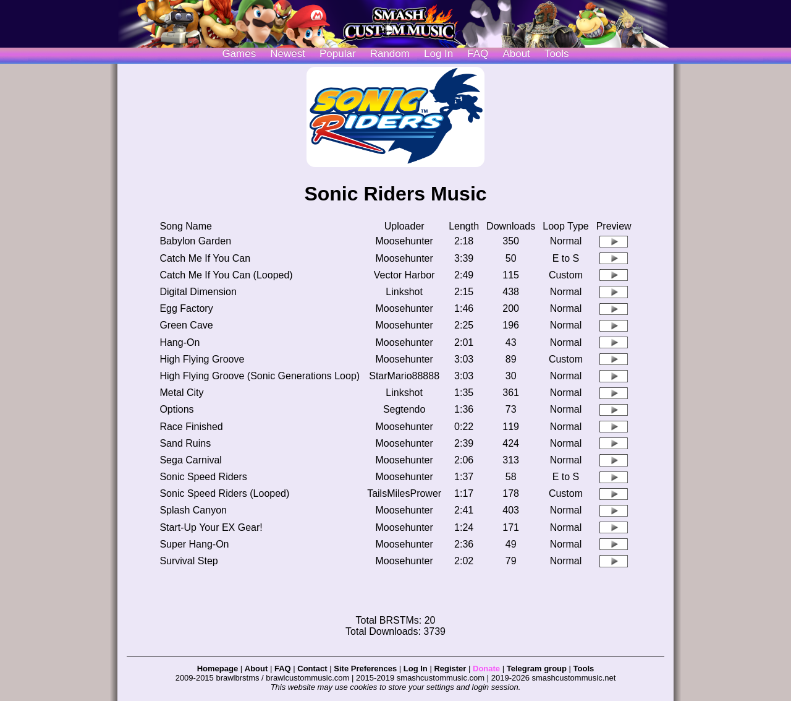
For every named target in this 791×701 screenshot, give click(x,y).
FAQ (477, 53)
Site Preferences (365, 668)
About (516, 53)
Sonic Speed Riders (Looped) (224, 493)
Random (390, 53)
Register (450, 668)
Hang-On (179, 342)
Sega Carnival (190, 460)
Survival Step (188, 561)
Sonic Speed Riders (203, 476)
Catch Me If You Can (204, 258)
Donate (486, 668)
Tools (556, 53)
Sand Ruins (185, 443)
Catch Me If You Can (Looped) (225, 275)
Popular (337, 53)
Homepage (217, 668)
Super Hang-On (194, 544)
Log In (416, 668)
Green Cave (186, 325)
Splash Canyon (193, 510)
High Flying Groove (201, 359)
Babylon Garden (195, 241)
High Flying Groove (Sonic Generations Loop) (259, 376)
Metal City (181, 392)
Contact (312, 668)
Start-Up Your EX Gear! (210, 527)
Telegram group (537, 668)
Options (176, 409)
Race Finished (190, 426)
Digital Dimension (198, 291)
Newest (287, 53)
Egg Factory (186, 308)
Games (239, 53)
